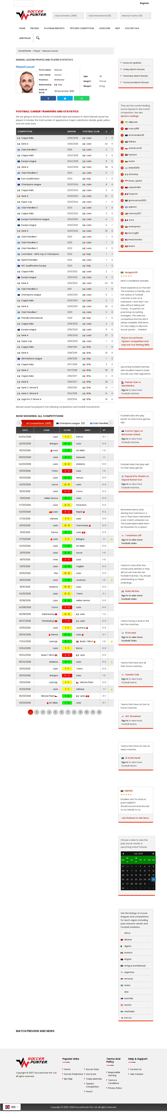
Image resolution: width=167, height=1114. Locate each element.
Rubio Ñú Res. (130, 591)
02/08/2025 (25, 614)
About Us (43, 3)
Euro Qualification (28, 178)
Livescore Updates (132, 62)
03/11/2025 (25, 566)
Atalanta (80, 464)
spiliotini (129, 207)
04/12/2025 (25, 545)
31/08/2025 (25, 600)
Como (79, 491)
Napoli (80, 511)
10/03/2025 (25, 689)
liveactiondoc (131, 239)
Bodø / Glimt (85, 641)
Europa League (27, 161)
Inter (55, 559)
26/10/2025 (25, 580)
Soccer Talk (132, 28)
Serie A (23, 143)
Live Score (91, 1074)
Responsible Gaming (114, 1074)
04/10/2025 (25, 593)
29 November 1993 (64, 91)
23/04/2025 (25, 634)
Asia (124, 991)
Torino (55, 470)
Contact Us (81, 3)
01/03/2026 (25, 470)
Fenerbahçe (49, 620)
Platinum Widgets (54, 28)
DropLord (129, 193)
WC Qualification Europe (32, 265)
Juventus (81, 580)
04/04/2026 (25, 436)
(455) (37, 423)
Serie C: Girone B (28, 387)
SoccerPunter (24, 50)
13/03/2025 (24, 682)
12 (99, 712)
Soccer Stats (92, 1069)
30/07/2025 (25, 620)
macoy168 (130, 128)
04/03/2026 (25, 464)
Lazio (87, 138)
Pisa (56, 573)
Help (117, 28)
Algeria (126, 946)
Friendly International (30, 317)
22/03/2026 (25, 443)
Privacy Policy (115, 1088)
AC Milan (80, 450)
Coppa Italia (26, 138)
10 (87, 712)
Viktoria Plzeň (84, 682)
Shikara (128, 141)
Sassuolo (80, 457)
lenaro (128, 246)
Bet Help (68, 1078)
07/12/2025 (25, 539)
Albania (126, 939)
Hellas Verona (51, 498)
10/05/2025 (25, 627)
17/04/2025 (25, 641)
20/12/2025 (24, 525)
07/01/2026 (25, 505)
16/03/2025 (25, 675)
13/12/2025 (25, 532)
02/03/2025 (25, 702)
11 (93, 712)
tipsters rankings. (130, 116)
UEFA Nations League (30, 358)
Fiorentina (81, 505)
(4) (102, 423)
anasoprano (131, 226)
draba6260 (130, 167)
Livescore (104, 28)
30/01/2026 (25, 477)
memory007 (131, 213)
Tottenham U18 (131, 535)
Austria (126, 1004)
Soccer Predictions (73, 1074)
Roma (79, 648)
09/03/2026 (25, 457)
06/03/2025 (25, 695)
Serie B (23, 381)
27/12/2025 (24, 518)
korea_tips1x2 (131, 180)
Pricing (34, 28)
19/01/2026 (25, 491)
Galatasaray (49, 614)
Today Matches (94, 1078)
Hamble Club (130, 674)
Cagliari (80, 566)
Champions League (29, 184)
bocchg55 (130, 233)
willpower (129, 122)
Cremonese (83, 525)
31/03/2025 (24, 668)
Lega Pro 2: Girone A (29, 399)
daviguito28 (129, 272)
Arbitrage (25, 38)
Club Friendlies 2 (28, 242)
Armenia (127, 978)
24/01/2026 (25, 484)
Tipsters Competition (82, 28)
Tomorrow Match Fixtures (136, 82)
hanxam (129, 154)
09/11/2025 (25, 559)
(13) (70, 423)
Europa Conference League (33, 219)
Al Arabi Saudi (131, 757)
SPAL (87, 347)
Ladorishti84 (131, 187)
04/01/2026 (25, 511)
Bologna (54, 443)
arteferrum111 (131, 148)
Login (129, 3)
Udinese (54, 518)
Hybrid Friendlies (27, 259)
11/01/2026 (25, 498)
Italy (87, 178)
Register (144, 3)
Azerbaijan (128, 1011)
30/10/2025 (25, 573)
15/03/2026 (25, 450)
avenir (128, 161)
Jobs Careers (136, 1074)
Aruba (125, 985)
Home (22, 28)
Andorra (126, 952)
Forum (89, 1091)
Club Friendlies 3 (28, 172)
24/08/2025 (25, 607)
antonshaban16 (132, 135)
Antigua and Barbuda (133, 965)
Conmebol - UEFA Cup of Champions (38, 254)
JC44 (127, 220)
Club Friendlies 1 (27, 149)
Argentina (127, 972)
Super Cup (25, 201)
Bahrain (126, 1017)
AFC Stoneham (131, 716)
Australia (127, 998)
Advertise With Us (61, 3)
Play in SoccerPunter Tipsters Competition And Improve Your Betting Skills (135, 341)
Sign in (124, 390)
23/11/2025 (25, 552)
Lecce (55, 484)
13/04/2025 (25, 648)
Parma (79, 436)
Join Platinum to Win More (135, 818)
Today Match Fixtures (134, 69)
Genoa (79, 477)
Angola (126, 959)
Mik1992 (127, 790)
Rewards (96, 3)
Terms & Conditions (113, 1082)
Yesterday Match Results (135, 75)
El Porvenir (129, 632)
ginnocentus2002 (133, 200)
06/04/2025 (25, 661)
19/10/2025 (25, 586)
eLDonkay (129, 174)
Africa (125, 933)
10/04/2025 (25, 655)
